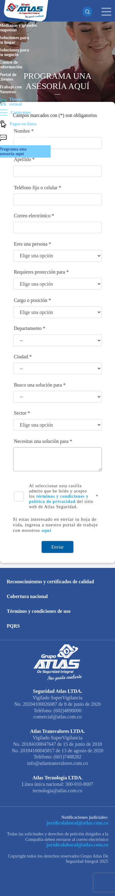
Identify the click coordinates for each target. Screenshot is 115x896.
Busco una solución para (38, 385)
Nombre (22, 131)
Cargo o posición (30, 300)
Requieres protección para (39, 272)
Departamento (28, 328)
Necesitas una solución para (41, 441)
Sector (20, 413)
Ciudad (21, 356)
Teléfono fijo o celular (35, 187)
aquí (46, 530)
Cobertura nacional (27, 596)
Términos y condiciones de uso (39, 611)
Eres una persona (30, 244)
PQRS (13, 626)
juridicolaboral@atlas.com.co (80, 822)
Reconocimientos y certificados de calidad (50, 581)
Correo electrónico (32, 215)
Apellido (22, 159)
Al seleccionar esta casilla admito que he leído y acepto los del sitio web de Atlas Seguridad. (61, 496)
